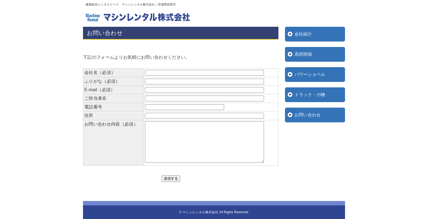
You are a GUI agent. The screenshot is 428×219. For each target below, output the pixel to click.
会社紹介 (303, 34)
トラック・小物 (310, 94)
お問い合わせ (308, 115)
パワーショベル (310, 74)
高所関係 (303, 54)
